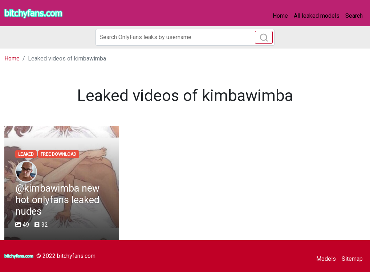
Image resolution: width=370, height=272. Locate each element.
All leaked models (316, 15)
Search (354, 15)
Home (280, 15)
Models (326, 258)
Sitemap (352, 258)
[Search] (185, 37)
